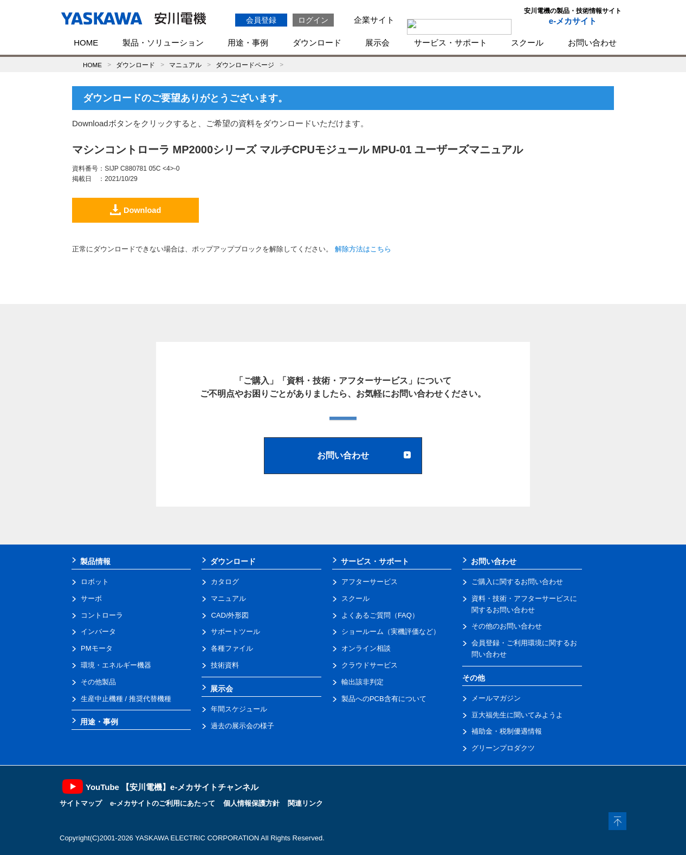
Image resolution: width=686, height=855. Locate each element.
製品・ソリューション (163, 42)
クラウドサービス (369, 665)
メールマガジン (496, 698)
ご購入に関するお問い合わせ (517, 582)
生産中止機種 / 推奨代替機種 (126, 699)
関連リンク (305, 803)
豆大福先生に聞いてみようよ (517, 715)
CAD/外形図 (230, 615)
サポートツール (235, 631)
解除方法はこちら (363, 249)
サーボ (91, 598)
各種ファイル (232, 648)
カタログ (225, 582)
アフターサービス (369, 582)
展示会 (377, 42)
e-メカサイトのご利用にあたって (162, 803)
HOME (86, 42)
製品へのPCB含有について (383, 699)
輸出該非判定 (362, 682)
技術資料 (225, 665)
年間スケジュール (239, 709)
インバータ (98, 631)
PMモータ (97, 648)
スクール (527, 42)
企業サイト (374, 19)
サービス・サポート (450, 42)
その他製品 (98, 682)
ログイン (313, 20)
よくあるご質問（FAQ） (380, 615)
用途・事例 (248, 42)
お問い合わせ (592, 42)
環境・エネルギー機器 (116, 665)
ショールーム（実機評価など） (390, 631)
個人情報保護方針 (251, 803)
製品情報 (95, 561)
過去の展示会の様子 (242, 726)
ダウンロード (317, 42)
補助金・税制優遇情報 (506, 731)
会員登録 (261, 20)
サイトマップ (81, 803)
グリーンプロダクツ (503, 748)
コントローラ (102, 615)
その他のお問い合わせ (506, 626)
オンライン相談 (366, 648)
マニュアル (185, 64)
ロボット (95, 582)
